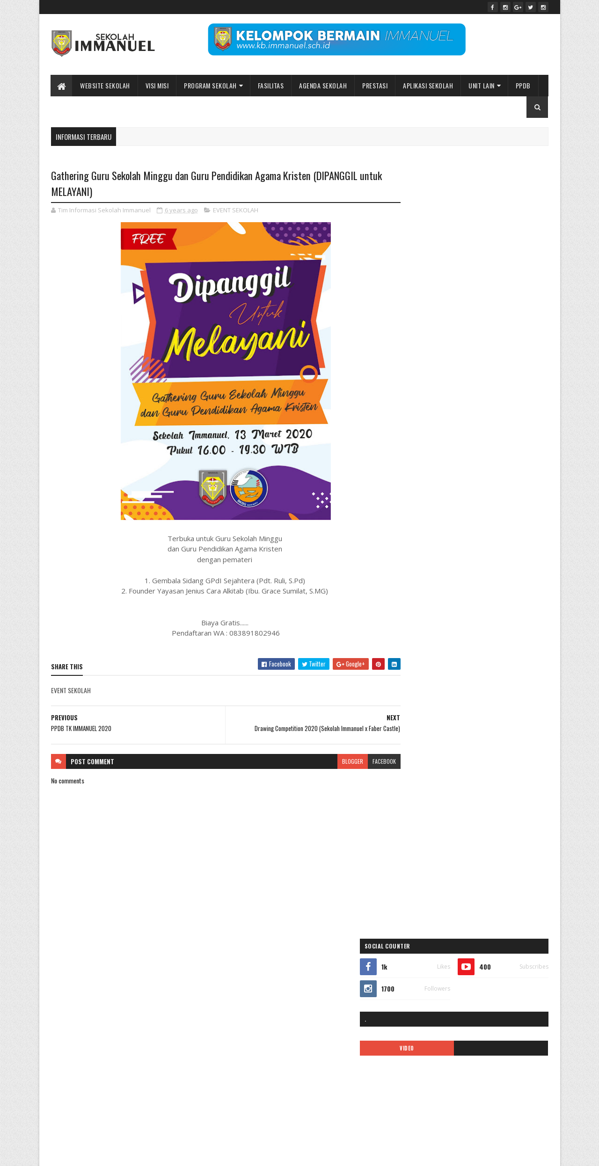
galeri (410, 595)
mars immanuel (421, 677)
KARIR (468, 644)
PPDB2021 (506, 742)
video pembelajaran (492, 808)
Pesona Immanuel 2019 (495, 726)
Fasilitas (271, 85)
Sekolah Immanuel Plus (473, 775)
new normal (488, 677)
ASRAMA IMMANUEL (509, 546)
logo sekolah (489, 661)
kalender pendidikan (427, 644)
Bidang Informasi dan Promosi (194, 1153)
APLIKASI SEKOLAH (428, 85)
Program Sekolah (210, 85)
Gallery (437, 595)
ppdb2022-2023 (423, 759)
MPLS (457, 677)
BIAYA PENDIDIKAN (424, 562)
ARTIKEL (467, 546)
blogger (334, 762)
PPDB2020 (469, 742)
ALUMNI (486, 530)
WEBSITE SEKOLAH (105, 85)
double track (418, 579)
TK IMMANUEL (419, 808)
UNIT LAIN (482, 85)
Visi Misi (157, 85)
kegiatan (413, 661)
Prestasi (375, 85)
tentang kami (510, 792)
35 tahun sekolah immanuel (435, 530)
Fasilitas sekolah (509, 579)
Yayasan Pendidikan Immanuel (438, 824)
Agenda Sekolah (323, 85)
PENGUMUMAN (497, 710)
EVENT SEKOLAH (235, 210)
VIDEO (436, 276)
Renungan (522, 759)
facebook (366, 762)
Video (452, 808)
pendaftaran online (425, 693)
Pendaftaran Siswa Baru (485, 693)
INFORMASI (416, 628)
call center (469, 562)
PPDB (523, 85)
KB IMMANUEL (502, 644)
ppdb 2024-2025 (424, 742)
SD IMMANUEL (419, 775)
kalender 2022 (504, 628)
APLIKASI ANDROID (425, 546)
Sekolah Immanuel (99, 1153)
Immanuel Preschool (427, 612)
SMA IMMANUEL (421, 792)
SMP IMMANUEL (467, 792)
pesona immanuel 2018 (430, 726)
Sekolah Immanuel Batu (447, 478)
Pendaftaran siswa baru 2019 (436, 710)
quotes (491, 759)
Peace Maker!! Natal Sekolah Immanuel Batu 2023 (461, 983)
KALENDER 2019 (457, 628)
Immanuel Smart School (489, 612)
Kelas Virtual (449, 661)
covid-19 (502, 562)
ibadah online (471, 595)
